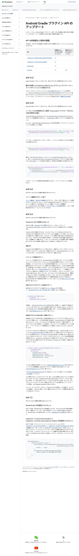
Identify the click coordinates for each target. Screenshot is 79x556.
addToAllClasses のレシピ (36, 311)
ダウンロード (5, 10)
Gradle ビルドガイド (54, 17)
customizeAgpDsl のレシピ (33, 369)
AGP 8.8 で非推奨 (40, 200)
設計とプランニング (33, 2)
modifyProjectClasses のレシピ (55, 365)
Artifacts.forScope (37, 332)
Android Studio (72, 2)
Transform (29, 70)
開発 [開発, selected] (45, 2)
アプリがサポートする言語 (54, 206)
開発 (38, 17)
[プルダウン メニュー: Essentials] (24, 2)
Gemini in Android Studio (29, 10)
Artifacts (53, 288)
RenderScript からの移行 (58, 412)
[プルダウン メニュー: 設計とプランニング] (40, 2)
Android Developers (30, 17)
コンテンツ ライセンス (49, 467)
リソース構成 (29, 200)
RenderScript (30, 66)
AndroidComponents (36, 372)
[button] (9, 13)
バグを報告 (29, 374)
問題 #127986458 (66, 96)
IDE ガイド (15, 10)
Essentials (19, 2)
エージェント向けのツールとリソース (49, 10)
